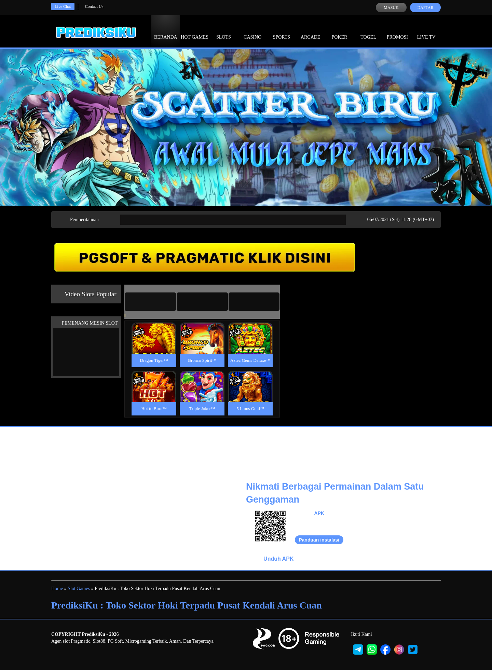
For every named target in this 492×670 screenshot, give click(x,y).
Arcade (310, 31)
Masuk (391, 7)
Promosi (397, 31)
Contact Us (94, 6)
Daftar (425, 7)
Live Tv (426, 31)
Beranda (165, 31)
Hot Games (194, 31)
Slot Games (79, 588)
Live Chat (63, 6)
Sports (281, 31)
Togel (368, 31)
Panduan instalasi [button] (319, 540)
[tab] (150, 301)
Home (57, 588)
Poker (339, 31)
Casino (252, 31)
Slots (223, 31)
